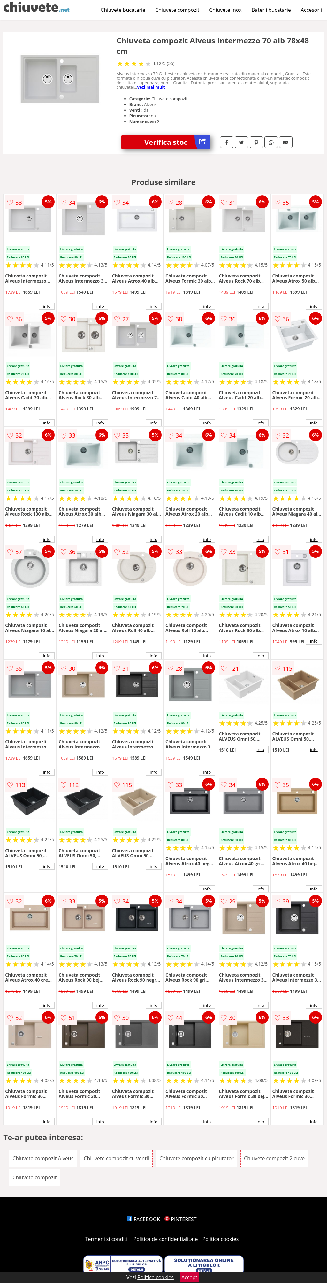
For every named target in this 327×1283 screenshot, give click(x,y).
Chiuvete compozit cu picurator (196, 1158)
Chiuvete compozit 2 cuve (274, 1158)
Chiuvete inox (225, 9)
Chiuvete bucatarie (123, 9)
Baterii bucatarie (271, 9)
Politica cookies (220, 1238)
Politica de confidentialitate (165, 1238)
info (46, 306)
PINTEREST (180, 1219)
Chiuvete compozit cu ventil (116, 1158)
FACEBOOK (143, 1219)
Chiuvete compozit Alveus (42, 1158)
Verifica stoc (177, 142)
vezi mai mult (151, 87)
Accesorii (311, 9)
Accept (189, 1277)
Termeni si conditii (107, 1238)
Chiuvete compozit (177, 9)
